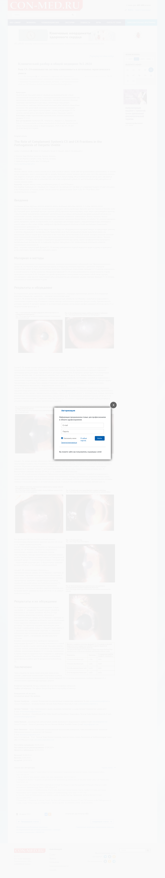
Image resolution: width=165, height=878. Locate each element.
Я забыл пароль (84, 439)
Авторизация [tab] (68, 410)
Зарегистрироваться (69, 442)
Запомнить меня (70, 438)
